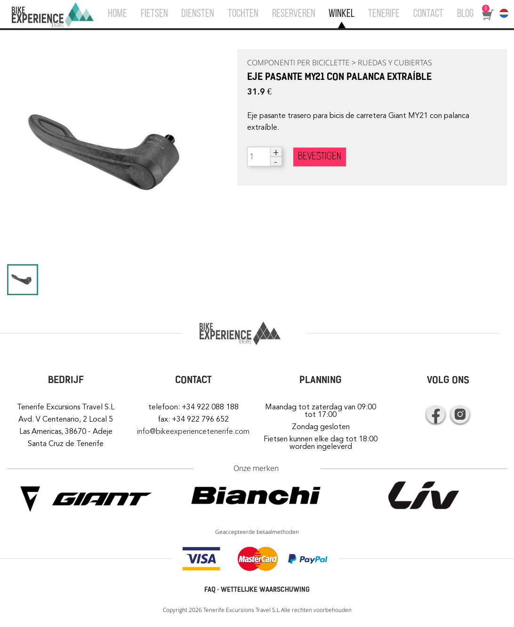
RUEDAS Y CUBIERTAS (395, 62)
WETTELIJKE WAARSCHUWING (265, 590)
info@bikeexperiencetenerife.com (193, 431)
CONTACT (428, 14)
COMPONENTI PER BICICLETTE (298, 62)
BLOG (465, 14)
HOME (117, 14)
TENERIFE (384, 14)
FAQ (210, 590)
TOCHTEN (243, 14)
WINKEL (341, 14)
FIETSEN (154, 14)
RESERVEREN (293, 14)
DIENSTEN (197, 14)
